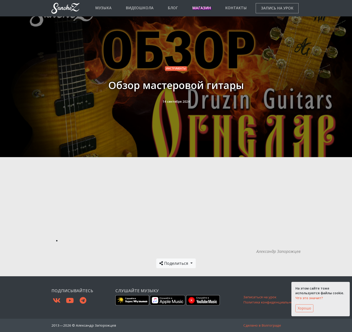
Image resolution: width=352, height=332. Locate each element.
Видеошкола (140, 7)
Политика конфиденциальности (271, 302)
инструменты (176, 68)
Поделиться (174, 263)
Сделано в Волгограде (262, 325)
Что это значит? (309, 298)
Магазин (201, 7)
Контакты (236, 7)
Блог (173, 7)
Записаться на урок (259, 297)
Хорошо (304, 308)
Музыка (103, 7)
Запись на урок (277, 8)
